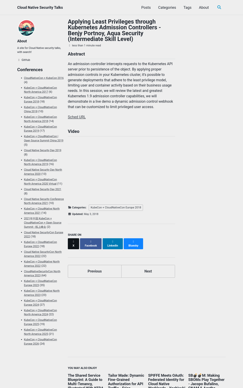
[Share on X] (73, 244)
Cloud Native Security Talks (40, 7)
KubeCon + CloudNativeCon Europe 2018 (116, 210)
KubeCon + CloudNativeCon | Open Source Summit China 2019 (42, 141)
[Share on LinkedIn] (113, 244)
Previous (94, 270)
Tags (187, 7)
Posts (145, 7)
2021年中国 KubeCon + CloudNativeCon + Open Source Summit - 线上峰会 (43, 228)
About (203, 7)
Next (148, 270)
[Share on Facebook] (91, 244)
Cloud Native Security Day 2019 (43, 151)
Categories (166, 7)
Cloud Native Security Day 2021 (43, 190)
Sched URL (77, 119)
